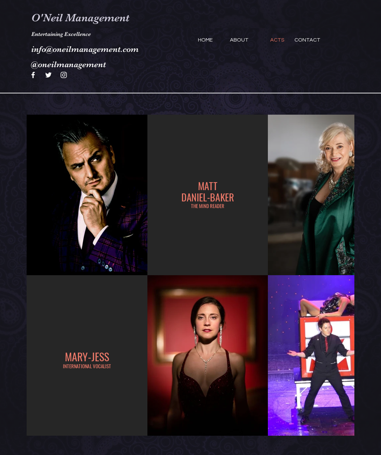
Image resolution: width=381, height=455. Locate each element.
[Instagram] (64, 75)
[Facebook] (33, 75)
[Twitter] (48, 75)
